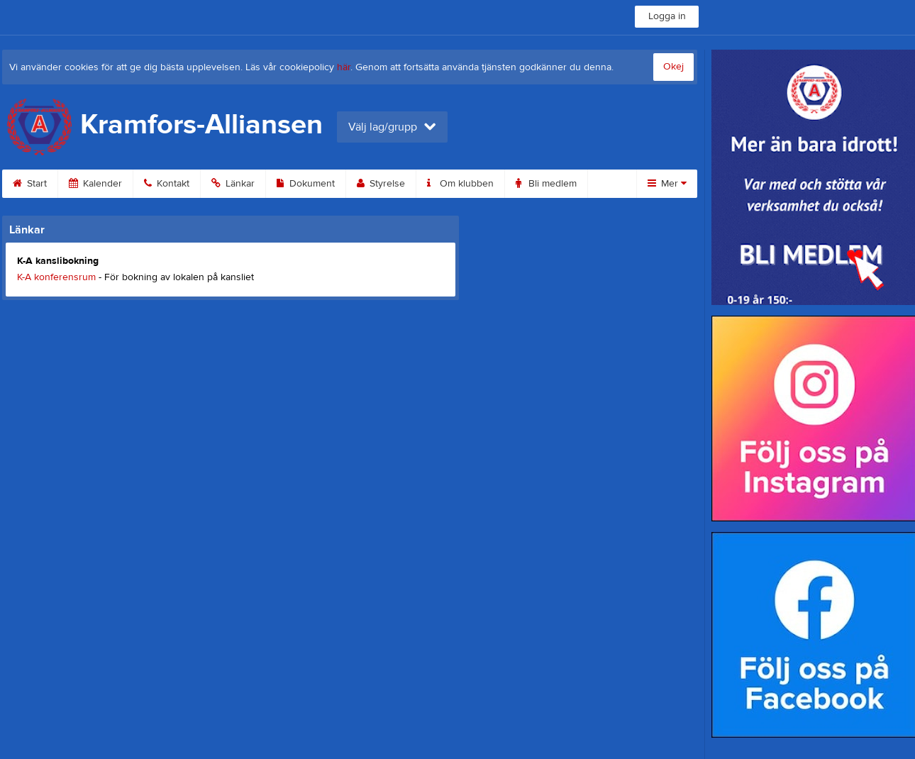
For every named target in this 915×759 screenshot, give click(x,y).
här (343, 67)
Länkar (233, 183)
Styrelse (381, 183)
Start (30, 183)
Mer (667, 183)
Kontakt (166, 183)
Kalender (95, 183)
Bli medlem (546, 183)
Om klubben (460, 183)
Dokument (306, 183)
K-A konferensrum (56, 277)
